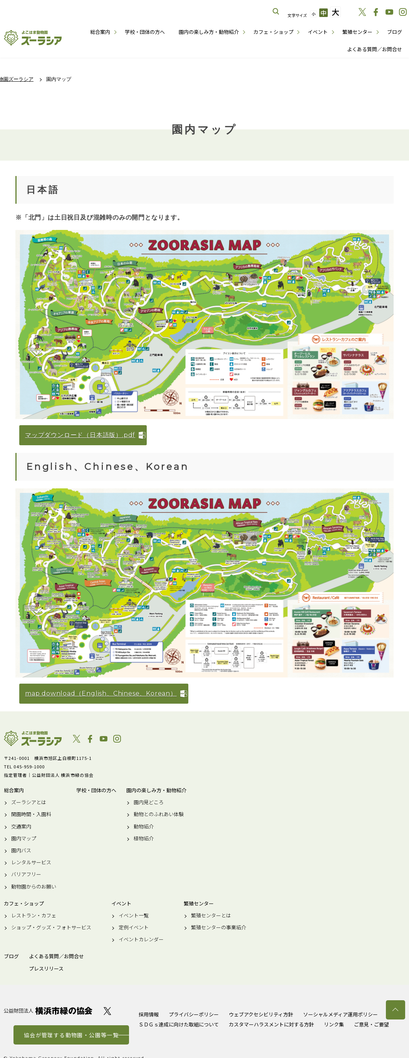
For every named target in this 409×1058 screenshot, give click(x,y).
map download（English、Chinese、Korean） (101, 693)
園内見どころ (149, 802)
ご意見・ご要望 (371, 1024)
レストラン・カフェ (33, 915)
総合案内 (100, 31)
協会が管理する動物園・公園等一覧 (71, 1035)
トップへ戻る (395, 1009)
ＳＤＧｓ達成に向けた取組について (179, 1024)
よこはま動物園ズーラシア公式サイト (33, 37)
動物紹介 (144, 826)
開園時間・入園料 (31, 814)
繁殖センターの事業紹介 (218, 927)
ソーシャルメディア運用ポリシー (340, 1014)
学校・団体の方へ (145, 31)
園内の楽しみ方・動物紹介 (209, 31)
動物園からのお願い (33, 886)
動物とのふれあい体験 (159, 814)
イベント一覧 (134, 915)
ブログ (394, 31)
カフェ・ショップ (273, 31)
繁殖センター (357, 31)
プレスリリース (46, 968)
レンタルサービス (31, 862)
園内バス (21, 850)
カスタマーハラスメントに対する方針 (271, 1024)
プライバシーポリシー (194, 1014)
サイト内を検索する (276, 11)
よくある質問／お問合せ (374, 49)
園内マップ (23, 838)
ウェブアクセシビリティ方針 (261, 1014)
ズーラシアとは (28, 802)
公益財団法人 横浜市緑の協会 (48, 1011)
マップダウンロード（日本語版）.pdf (80, 435)
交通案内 (21, 826)
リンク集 (334, 1024)
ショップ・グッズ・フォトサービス (51, 927)
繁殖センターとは (211, 915)
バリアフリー (26, 874)
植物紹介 (144, 838)
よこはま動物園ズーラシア (33, 738)
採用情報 (149, 1014)
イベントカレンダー (141, 939)
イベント (318, 31)
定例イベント (134, 927)
